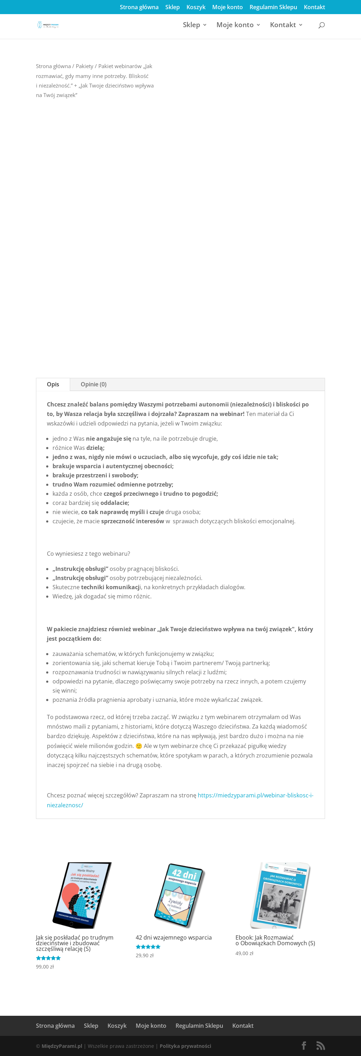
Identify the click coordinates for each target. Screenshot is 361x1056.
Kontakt (314, 7)
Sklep (172, 7)
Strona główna (139, 7)
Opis (53, 384)
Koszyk (196, 7)
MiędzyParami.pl (62, 1046)
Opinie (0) (93, 384)
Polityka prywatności (185, 1046)
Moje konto (227, 7)
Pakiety (84, 66)
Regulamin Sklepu (273, 7)
